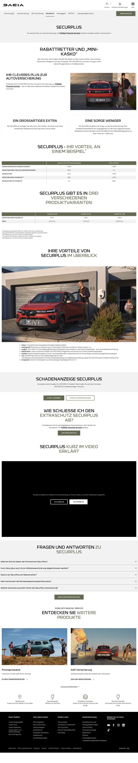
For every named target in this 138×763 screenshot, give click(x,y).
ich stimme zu (78, 502)
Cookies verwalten (66, 748)
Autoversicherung (23, 13)
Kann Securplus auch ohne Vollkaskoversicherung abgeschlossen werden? (34, 568)
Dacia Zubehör (62, 722)
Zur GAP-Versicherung (81, 679)
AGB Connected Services (25, 748)
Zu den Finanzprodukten (13, 679)
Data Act (44, 748)
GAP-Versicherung (37, 13)
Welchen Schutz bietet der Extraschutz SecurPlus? (24, 562)
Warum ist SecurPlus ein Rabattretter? (19, 575)
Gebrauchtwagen (38, 727)
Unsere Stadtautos (15, 727)
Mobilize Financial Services (70, 33)
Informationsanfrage (89, 730)
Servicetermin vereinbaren (66, 725)
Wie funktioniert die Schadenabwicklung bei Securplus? (26, 581)
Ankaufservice (37, 730)
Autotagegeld (61, 13)
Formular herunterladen (80, 398)
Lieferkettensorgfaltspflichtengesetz (94, 740)
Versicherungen (9, 13)
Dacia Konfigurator (15, 734)
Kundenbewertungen (40, 738)
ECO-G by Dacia (63, 727)
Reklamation (86, 733)
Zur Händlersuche (69, 433)
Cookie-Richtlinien (53, 748)
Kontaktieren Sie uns (89, 722)
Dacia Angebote (38, 722)
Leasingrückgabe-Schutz (85, 13)
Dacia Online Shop (39, 725)
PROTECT (71, 13)
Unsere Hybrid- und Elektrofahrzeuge (15, 731)
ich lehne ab (59, 502)
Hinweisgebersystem (89, 738)
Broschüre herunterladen (69, 597)
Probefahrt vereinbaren (41, 733)
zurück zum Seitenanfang (69, 687)
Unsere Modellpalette (16, 722)
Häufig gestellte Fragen (90, 725)
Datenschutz (12, 748)
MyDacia (85, 735)
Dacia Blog (61, 733)
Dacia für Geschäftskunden (66, 730)
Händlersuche (126, 14)
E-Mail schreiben (53, 398)
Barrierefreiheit (77, 748)
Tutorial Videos (87, 727)
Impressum (36, 748)
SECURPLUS (50, 13)
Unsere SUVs (13, 725)
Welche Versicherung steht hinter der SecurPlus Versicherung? (29, 588)
